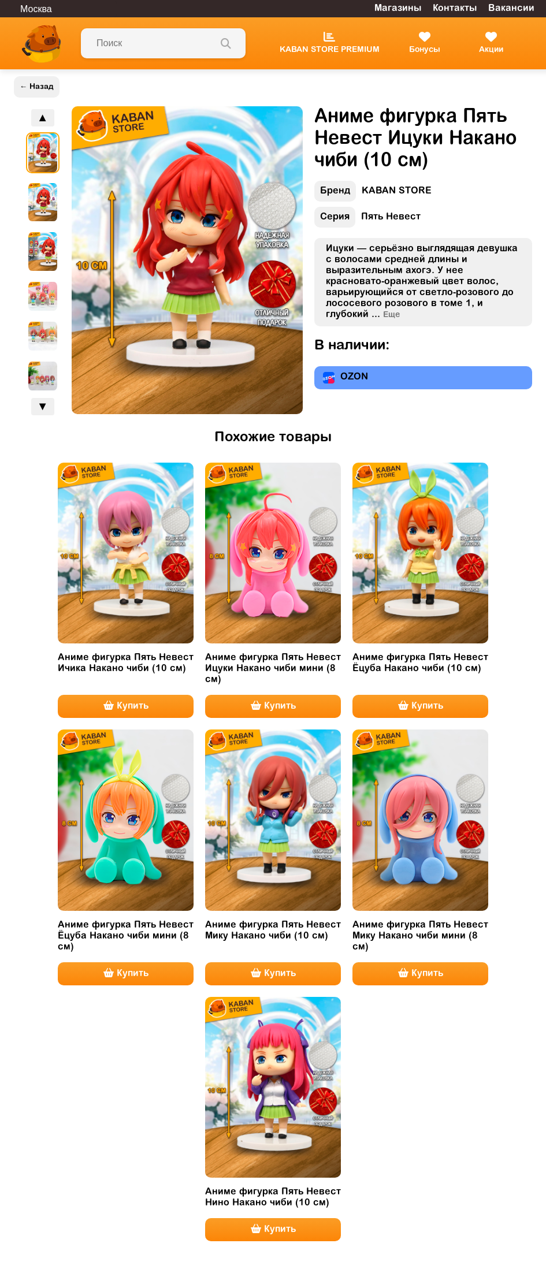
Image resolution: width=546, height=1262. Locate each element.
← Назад (37, 87)
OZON (345, 378)
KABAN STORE (373, 194)
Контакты (455, 8)
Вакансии (511, 8)
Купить (125, 706)
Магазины (397, 8)
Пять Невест (367, 220)
